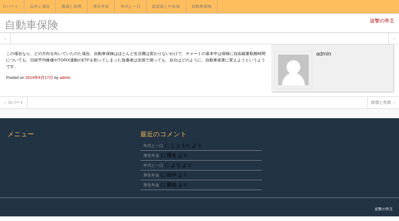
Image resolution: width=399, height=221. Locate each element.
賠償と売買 (383, 102)
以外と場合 (40, 7)
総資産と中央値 (166, 7)
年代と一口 (131, 7)
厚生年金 (101, 7)
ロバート (13, 102)
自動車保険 (201, 7)
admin (65, 77)
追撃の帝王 (382, 21)
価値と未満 (71, 7)
